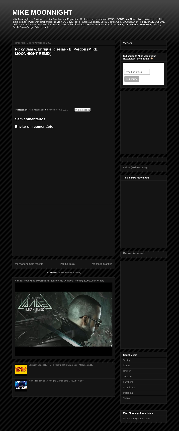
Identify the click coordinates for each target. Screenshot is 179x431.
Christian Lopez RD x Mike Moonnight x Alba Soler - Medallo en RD (61, 365)
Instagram (128, 393)
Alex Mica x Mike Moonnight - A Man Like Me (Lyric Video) (56, 381)
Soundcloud (129, 387)
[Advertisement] (63, 230)
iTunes (126, 365)
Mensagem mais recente (29, 263)
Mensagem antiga (102, 263)
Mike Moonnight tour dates (137, 418)
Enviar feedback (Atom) (70, 272)
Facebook (128, 382)
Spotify (126, 360)
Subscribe (130, 65)
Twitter (126, 398)
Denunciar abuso (134, 253)
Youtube (127, 376)
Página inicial (67, 263)
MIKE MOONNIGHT (42, 12)
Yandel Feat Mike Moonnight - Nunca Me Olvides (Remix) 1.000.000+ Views (59, 280)
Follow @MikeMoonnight (136, 167)
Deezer (127, 371)
